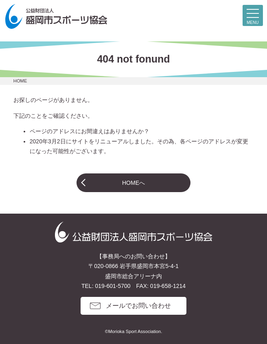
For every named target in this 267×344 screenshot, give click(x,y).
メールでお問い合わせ (138, 305)
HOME (20, 80)
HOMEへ (133, 183)
